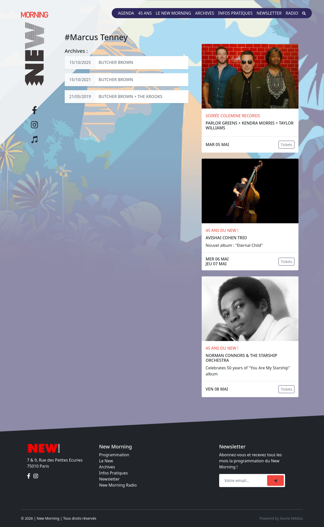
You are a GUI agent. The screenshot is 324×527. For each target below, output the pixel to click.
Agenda (126, 13)
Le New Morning (173, 13)
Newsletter (269, 13)
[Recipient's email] (243, 480)
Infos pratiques (235, 13)
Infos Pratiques (113, 473)
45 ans (145, 13)
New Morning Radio (118, 485)
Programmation (114, 455)
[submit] (275, 480)
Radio (292, 13)
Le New (106, 461)
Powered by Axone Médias (281, 518)
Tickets (286, 144)
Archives (204, 13)
